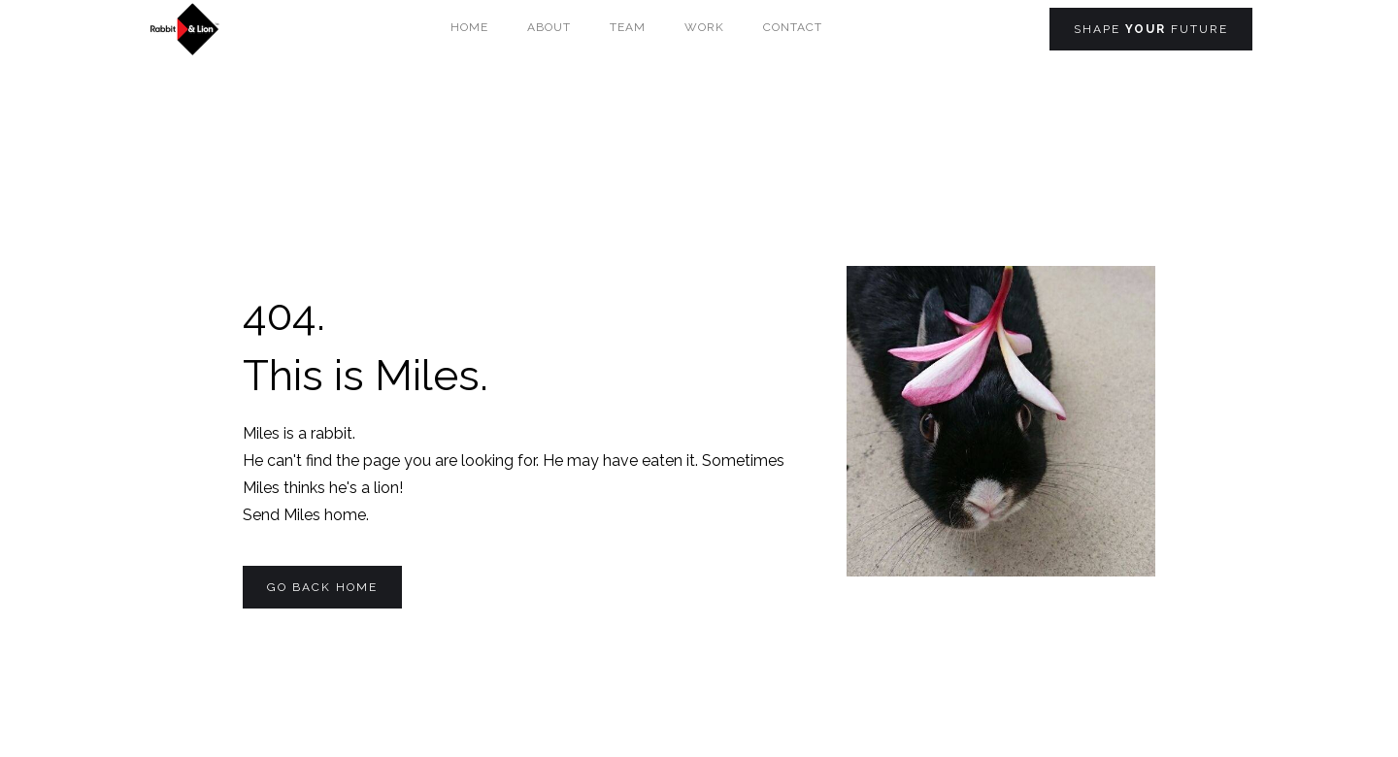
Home (469, 27)
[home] (184, 29)
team (628, 27)
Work (704, 27)
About (549, 27)
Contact (792, 27)
